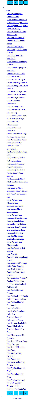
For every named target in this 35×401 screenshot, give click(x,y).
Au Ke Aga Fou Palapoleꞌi (17, 278)
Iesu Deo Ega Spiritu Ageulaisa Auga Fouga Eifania (16, 272)
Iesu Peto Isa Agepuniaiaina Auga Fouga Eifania (17, 257)
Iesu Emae (11, 350)
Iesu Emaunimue (13, 359)
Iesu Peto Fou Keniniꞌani (16, 389)
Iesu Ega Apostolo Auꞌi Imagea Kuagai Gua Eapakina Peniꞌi (16, 383)
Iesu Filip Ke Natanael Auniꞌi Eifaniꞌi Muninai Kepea (16, 41)
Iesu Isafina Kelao (14, 308)
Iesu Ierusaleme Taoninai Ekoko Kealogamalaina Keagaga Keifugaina (16, 230)
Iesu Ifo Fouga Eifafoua (16, 98)
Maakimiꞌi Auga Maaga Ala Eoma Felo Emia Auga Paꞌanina (17, 182)
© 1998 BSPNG (17, 398)
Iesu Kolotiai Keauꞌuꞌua (16, 347)
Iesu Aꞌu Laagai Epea (15, 107)
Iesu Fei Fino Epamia (15, 47)
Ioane (10, 2)
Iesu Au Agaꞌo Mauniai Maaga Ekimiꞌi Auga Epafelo (16, 173)
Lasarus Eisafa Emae (15, 206)
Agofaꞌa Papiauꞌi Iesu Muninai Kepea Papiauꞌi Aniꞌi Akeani (16, 284)
